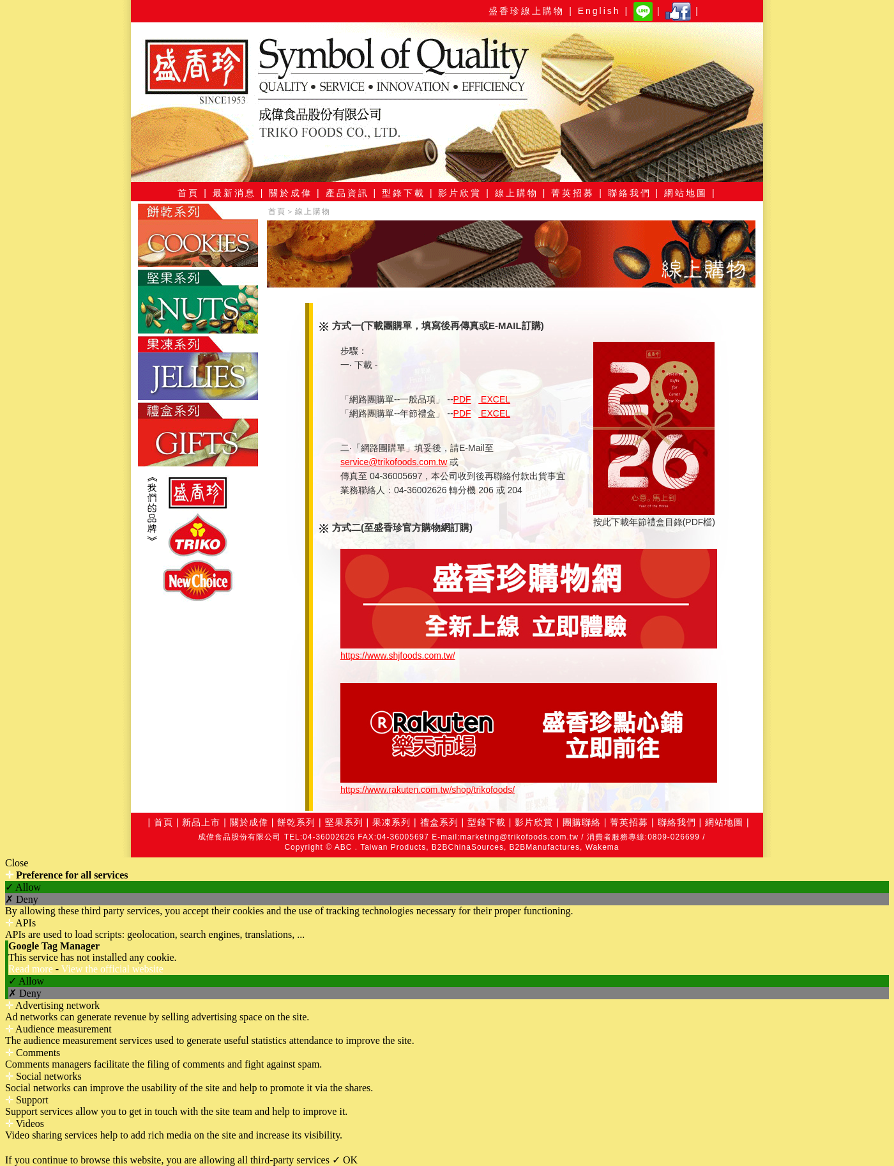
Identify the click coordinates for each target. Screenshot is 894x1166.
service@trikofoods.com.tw (393, 462)
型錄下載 (486, 822)
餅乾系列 (296, 822)
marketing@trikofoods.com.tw (519, 836)
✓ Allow (23, 887)
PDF (462, 399)
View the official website (112, 968)
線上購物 (313, 211)
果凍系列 (391, 822)
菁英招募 (629, 822)
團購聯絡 (582, 822)
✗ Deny (21, 899)
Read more (32, 968)
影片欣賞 (532, 822)
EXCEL (494, 399)
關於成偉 (249, 822)
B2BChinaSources (468, 847)
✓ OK (345, 1159)
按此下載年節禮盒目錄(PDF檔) (654, 517)
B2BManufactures (545, 847)
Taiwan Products (393, 847)
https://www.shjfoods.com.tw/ (397, 655)
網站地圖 (724, 822)
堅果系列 (344, 822)
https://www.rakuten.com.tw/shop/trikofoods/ (427, 790)
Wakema (602, 847)
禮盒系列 (439, 822)
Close (16, 862)
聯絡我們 (677, 822)
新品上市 (201, 822)
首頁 (277, 211)
